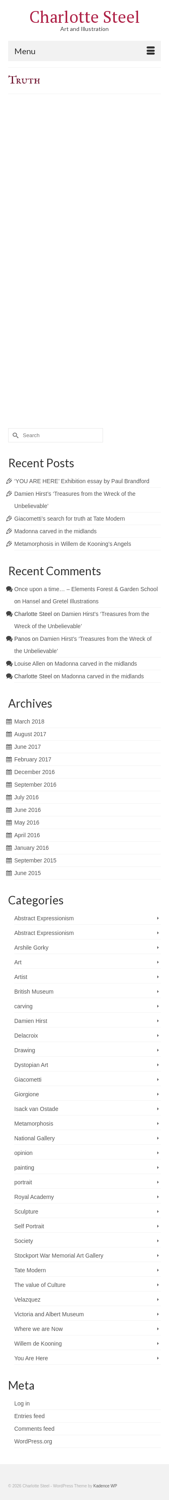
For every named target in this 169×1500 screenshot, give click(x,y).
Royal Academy (34, 1197)
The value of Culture (40, 1285)
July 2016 (26, 797)
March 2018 (29, 721)
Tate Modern (30, 1270)
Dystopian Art (31, 1065)
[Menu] (84, 51)
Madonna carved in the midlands (55, 531)
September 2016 (35, 784)
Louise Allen (29, 663)
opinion (23, 1153)
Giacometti (28, 1079)
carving (23, 1006)
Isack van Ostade (36, 1109)
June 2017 (27, 746)
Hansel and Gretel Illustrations (60, 601)
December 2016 (34, 772)
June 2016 (27, 810)
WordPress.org (33, 1441)
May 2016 (26, 822)
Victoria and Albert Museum (49, 1314)
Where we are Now (38, 1329)
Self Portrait (29, 1226)
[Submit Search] (14, 435)
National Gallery (34, 1138)
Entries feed (29, 1416)
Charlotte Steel (84, 16)
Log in (22, 1403)
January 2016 (31, 848)
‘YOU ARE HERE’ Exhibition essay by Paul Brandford (81, 481)
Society (23, 1241)
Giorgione (26, 1094)
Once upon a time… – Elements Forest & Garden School (86, 589)
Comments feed (34, 1428)
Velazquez (27, 1299)
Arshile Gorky (31, 947)
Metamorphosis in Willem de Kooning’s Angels (72, 544)
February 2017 (32, 759)
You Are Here (31, 1358)
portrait (23, 1182)
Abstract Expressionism (44, 918)
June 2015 (27, 873)
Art (18, 962)
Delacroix (26, 1035)
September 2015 (35, 860)
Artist (20, 977)
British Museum (33, 991)
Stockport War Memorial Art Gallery (58, 1255)
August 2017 (30, 734)
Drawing (24, 1050)
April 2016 (27, 835)
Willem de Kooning (38, 1343)
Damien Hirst (30, 1021)
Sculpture (26, 1211)
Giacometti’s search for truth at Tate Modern (69, 518)
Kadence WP (105, 1486)
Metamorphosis (33, 1123)
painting (24, 1167)
